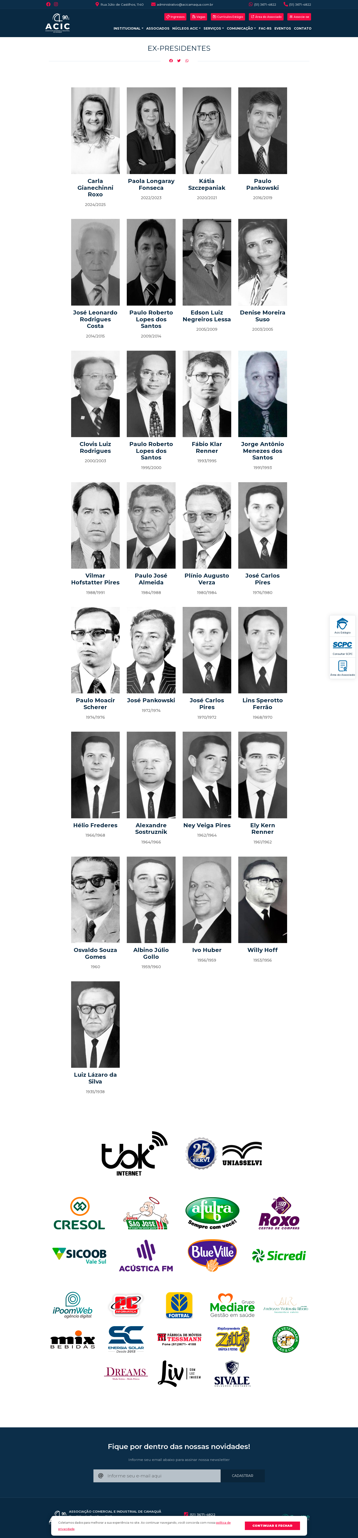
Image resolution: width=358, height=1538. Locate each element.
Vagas (198, 17)
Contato (303, 28)
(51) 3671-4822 (262, 4)
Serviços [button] (213, 28)
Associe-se (299, 17)
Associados (157, 28)
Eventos (282, 28)
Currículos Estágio (228, 17)
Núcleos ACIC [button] (185, 28)
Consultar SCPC (342, 647)
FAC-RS (265, 28)
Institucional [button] (128, 28)
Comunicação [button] (240, 28)
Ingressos (175, 17)
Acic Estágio (342, 626)
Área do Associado (342, 668)
